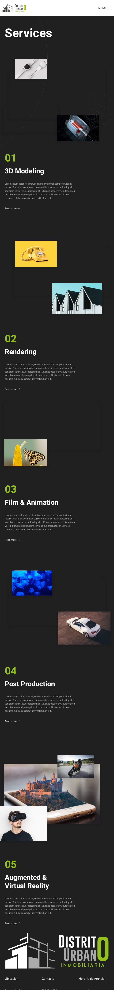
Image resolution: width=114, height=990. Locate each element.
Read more (11, 208)
